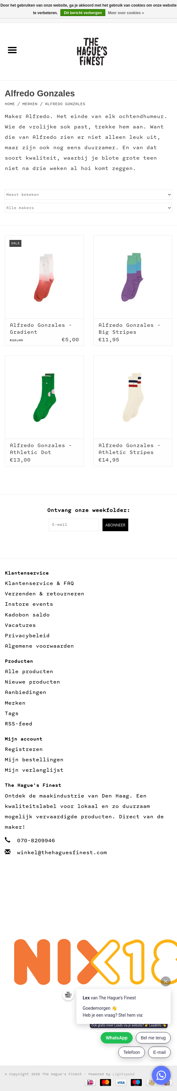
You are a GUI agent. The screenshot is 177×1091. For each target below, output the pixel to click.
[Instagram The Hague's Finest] (95, 544)
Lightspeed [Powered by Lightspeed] (124, 1074)
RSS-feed (18, 724)
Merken (29, 104)
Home (10, 104)
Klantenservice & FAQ (39, 584)
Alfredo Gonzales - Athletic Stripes (129, 449)
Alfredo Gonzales (65, 104)
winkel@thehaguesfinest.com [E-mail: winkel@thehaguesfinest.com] (62, 853)
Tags (12, 714)
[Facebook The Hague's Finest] (82, 544)
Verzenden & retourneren (44, 594)
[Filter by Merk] (88, 208)
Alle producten (29, 672)
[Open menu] (12, 49)
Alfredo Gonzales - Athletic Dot (41, 449)
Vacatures (20, 625)
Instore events (29, 604)
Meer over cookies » (126, 13)
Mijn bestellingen (34, 760)
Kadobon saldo (27, 615)
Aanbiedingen (25, 693)
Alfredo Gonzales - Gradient (41, 328)
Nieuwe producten (32, 682)
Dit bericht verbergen (83, 13)
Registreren (24, 750)
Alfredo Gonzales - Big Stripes (129, 328)
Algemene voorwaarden (39, 646)
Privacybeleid (27, 636)
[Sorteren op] (88, 195)
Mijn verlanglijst (34, 770)
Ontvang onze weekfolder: (88, 511)
